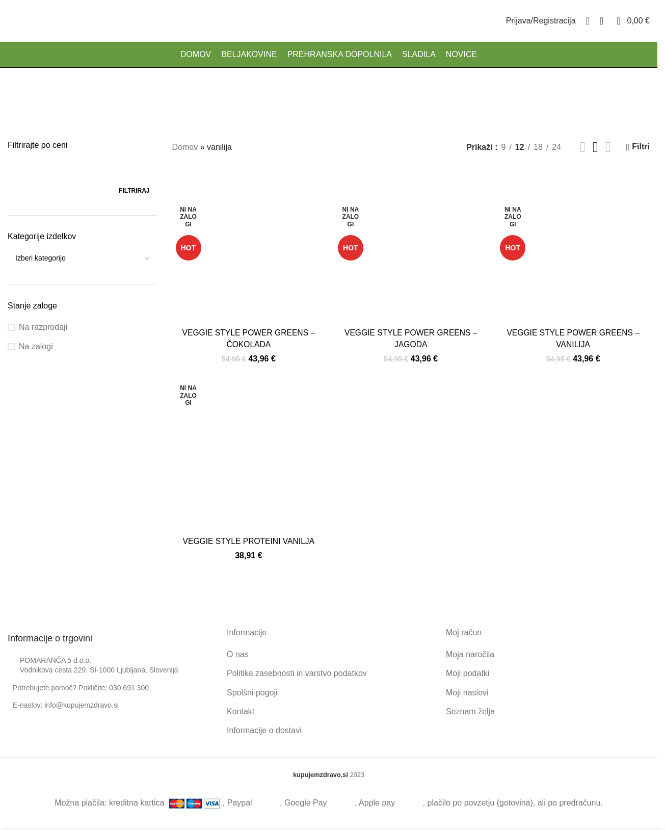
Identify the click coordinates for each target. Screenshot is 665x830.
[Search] (588, 23)
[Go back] (282, 96)
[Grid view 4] (608, 147)
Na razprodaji (43, 327)
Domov (185, 147)
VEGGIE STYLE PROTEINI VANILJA (248, 540)
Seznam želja (470, 711)
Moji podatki (467, 672)
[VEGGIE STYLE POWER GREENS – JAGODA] (411, 246)
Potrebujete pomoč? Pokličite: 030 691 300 (81, 687)
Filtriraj (134, 190)
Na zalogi (36, 346)
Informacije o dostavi (264, 730)
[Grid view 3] (595, 147)
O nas (238, 654)
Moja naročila (470, 654)
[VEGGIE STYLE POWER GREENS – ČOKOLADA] (248, 246)
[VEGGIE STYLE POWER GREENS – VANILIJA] (573, 246)
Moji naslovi (467, 692)
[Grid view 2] (583, 147)
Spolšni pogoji (252, 692)
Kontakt (240, 711)
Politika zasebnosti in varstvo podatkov (297, 672)
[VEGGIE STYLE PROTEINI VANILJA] (248, 454)
